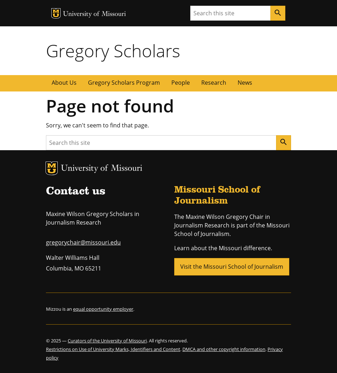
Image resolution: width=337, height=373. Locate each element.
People (180, 82)
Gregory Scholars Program (124, 82)
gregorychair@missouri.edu (83, 242)
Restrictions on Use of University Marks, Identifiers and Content (113, 349)
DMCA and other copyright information (223, 349)
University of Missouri (94, 14)
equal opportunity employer (103, 309)
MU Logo (56, 13)
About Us (64, 82)
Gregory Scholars (113, 50)
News (245, 82)
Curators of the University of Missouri (107, 340)
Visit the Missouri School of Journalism (231, 266)
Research (213, 82)
